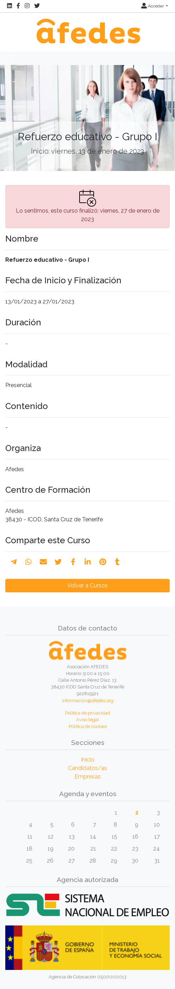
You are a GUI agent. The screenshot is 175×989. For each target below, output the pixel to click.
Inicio (87, 759)
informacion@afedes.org (87, 700)
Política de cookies (88, 726)
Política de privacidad (87, 713)
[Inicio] (87, 27)
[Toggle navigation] (9, 58)
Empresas (88, 776)
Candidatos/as (87, 768)
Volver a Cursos (87, 585)
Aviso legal (87, 719)
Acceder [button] (153, 6)
